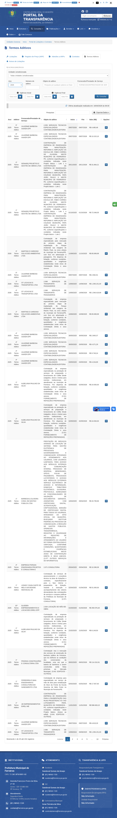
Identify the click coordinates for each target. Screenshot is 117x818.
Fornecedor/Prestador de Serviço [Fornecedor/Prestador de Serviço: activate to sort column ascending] (30, 120)
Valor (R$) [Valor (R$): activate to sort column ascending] (93, 119)
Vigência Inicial (24, 93)
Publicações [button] (53, 29)
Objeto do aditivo (49, 81)
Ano (10, 81)
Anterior (60, 739)
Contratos (74, 56)
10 (97, 739)
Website (105, 20)
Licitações (12, 56)
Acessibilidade (68, 2)
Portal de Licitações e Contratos (40, 42)
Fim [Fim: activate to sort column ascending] (82, 119)
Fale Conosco (25, 35)
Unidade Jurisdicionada (17, 72)
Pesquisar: (68, 113)
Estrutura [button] (22, 29)
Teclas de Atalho (29, 2)
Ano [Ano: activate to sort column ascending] (9, 119)
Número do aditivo (30, 82)
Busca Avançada (88, 20)
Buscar (107, 16)
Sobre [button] (11, 35)
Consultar (101, 96)
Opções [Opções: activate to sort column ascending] (106, 119)
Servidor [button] (69, 29)
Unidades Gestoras (13, 42)
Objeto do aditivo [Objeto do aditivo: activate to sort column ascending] (50, 119)
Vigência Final (58, 93)
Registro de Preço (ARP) (33, 56)
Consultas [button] (37, 29)
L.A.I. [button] (81, 29)
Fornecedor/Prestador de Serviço (90, 81)
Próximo (105, 739)
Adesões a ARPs (57, 56)
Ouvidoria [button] (94, 29)
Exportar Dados (101, 112)
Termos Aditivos (91, 56)
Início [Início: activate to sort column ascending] (73, 119)
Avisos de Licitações (16, 61)
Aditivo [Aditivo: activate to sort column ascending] (16, 119)
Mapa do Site (49, 2)
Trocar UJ (12, 2)
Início (10, 29)
